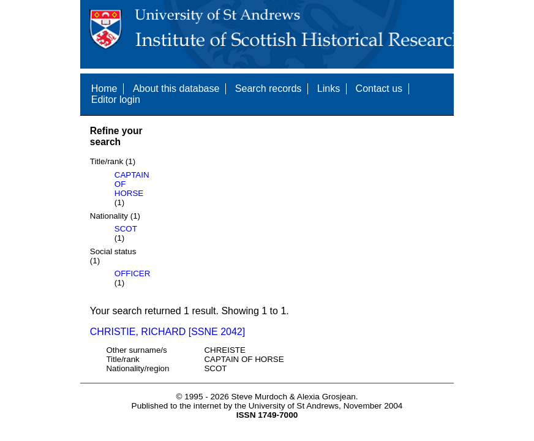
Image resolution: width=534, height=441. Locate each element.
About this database (176, 88)
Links (328, 88)
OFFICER (133, 273)
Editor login (115, 99)
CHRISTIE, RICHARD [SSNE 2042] (167, 331)
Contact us (379, 88)
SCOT (126, 228)
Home (104, 88)
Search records (268, 88)
